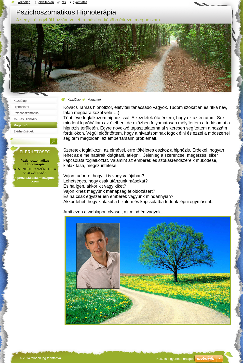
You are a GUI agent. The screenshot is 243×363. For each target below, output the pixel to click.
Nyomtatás (80, 2)
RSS (64, 2)
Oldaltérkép (46, 2)
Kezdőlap (74, 99)
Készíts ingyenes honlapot (175, 359)
